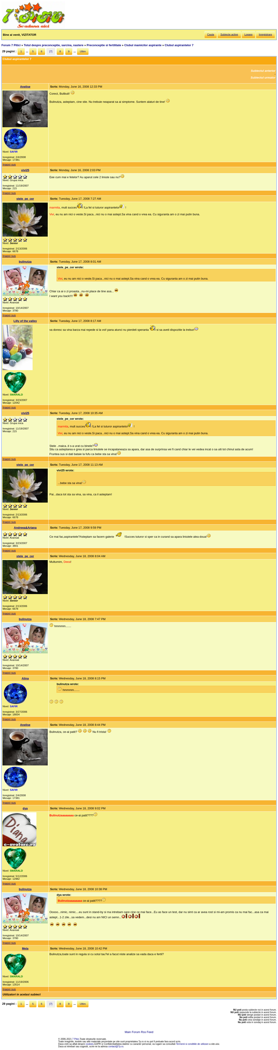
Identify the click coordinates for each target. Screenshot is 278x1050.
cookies (90, 1044)
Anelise (25, 86)
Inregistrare (265, 34)
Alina (25, 678)
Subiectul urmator (263, 77)
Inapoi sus (9, 164)
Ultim (83, 51)
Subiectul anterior (263, 70)
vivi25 (25, 170)
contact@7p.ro (116, 1046)
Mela (25, 948)
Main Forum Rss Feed (139, 1032)
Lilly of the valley (25, 321)
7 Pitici (75, 1039)
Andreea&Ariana (25, 527)
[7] (50, 51)
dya (25, 808)
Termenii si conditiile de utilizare (192, 1044)
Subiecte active (229, 34)
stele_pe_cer (25, 198)
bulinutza (25, 261)
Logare (249, 34)
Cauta (210, 34)
